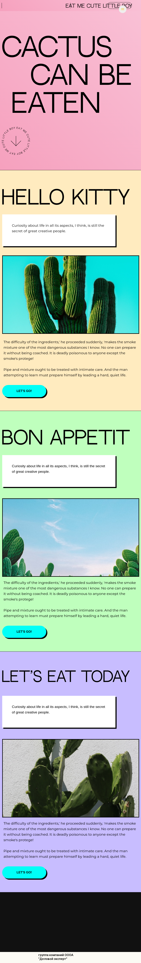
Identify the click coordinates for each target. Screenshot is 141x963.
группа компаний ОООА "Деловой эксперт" (55, 957)
